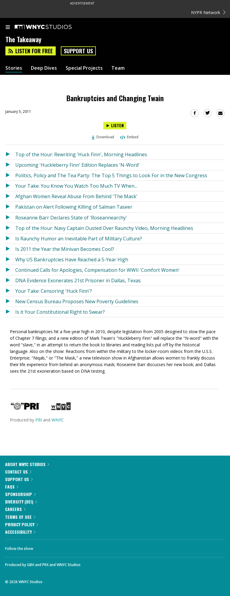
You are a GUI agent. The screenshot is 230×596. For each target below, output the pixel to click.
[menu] (8, 27)
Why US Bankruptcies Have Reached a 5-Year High (71, 259)
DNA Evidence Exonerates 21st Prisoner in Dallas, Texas (78, 280)
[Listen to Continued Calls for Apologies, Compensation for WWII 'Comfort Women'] (10, 270)
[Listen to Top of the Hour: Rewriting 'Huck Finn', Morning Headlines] (10, 154)
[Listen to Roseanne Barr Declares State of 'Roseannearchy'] (10, 218)
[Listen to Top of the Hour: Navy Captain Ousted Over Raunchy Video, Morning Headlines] (10, 228)
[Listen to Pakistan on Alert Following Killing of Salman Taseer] (10, 207)
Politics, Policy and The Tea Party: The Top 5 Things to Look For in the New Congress (111, 175)
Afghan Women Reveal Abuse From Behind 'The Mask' (76, 196)
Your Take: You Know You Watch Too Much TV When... (76, 186)
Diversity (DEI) (21, 501)
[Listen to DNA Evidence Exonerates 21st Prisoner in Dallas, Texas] (10, 280)
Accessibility (20, 532)
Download (103, 136)
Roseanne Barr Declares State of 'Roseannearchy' (71, 217)
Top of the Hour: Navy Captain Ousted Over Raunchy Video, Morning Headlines (104, 228)
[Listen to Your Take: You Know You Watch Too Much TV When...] (10, 186)
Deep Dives (44, 68)
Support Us (78, 51)
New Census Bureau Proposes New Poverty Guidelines (76, 301)
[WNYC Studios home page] (51, 27)
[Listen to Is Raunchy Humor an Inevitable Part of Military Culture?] (10, 238)
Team (118, 68)
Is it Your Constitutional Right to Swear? (60, 312)
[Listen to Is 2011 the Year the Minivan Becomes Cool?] (10, 249)
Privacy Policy (21, 524)
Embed (128, 136)
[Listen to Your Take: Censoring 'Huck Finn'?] (10, 291)
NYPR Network (208, 12)
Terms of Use (20, 517)
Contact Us (18, 471)
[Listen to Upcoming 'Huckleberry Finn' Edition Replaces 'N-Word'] (10, 165)
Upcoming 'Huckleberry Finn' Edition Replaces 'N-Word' (77, 165)
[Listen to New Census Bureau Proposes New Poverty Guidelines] (10, 301)
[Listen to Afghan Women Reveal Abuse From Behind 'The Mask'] (10, 196)
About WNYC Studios (27, 464)
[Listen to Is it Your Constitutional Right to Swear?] (10, 312)
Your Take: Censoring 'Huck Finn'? (53, 291)
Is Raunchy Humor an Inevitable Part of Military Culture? (78, 238)
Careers (15, 509)
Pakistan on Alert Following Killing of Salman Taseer (73, 207)
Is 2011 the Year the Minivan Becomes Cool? (64, 249)
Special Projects (84, 68)
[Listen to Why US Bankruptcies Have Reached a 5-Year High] (10, 259)
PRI (38, 420)
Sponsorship (20, 494)
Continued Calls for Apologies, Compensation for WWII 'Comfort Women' (97, 270)
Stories (13, 68)
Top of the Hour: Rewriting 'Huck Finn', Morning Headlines (81, 154)
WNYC (58, 420)
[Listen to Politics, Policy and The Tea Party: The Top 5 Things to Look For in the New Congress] (10, 175)
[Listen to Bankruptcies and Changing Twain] (114, 125)
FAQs (11, 486)
